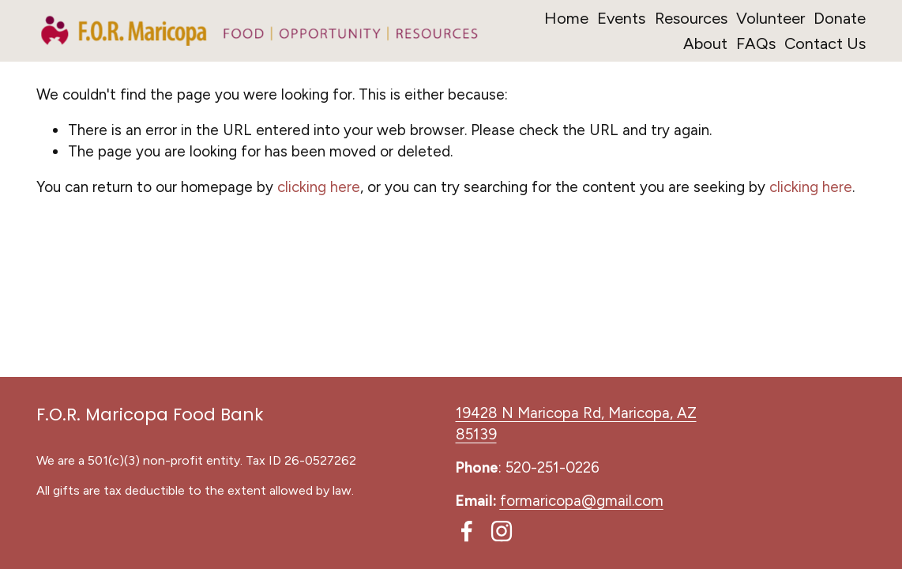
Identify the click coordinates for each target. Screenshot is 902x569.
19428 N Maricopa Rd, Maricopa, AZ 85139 (576, 423)
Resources (691, 18)
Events (621, 18)
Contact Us (825, 43)
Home (566, 18)
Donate (840, 18)
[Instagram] (501, 531)
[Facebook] (467, 531)
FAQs (756, 43)
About (705, 43)
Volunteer (770, 18)
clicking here (318, 187)
